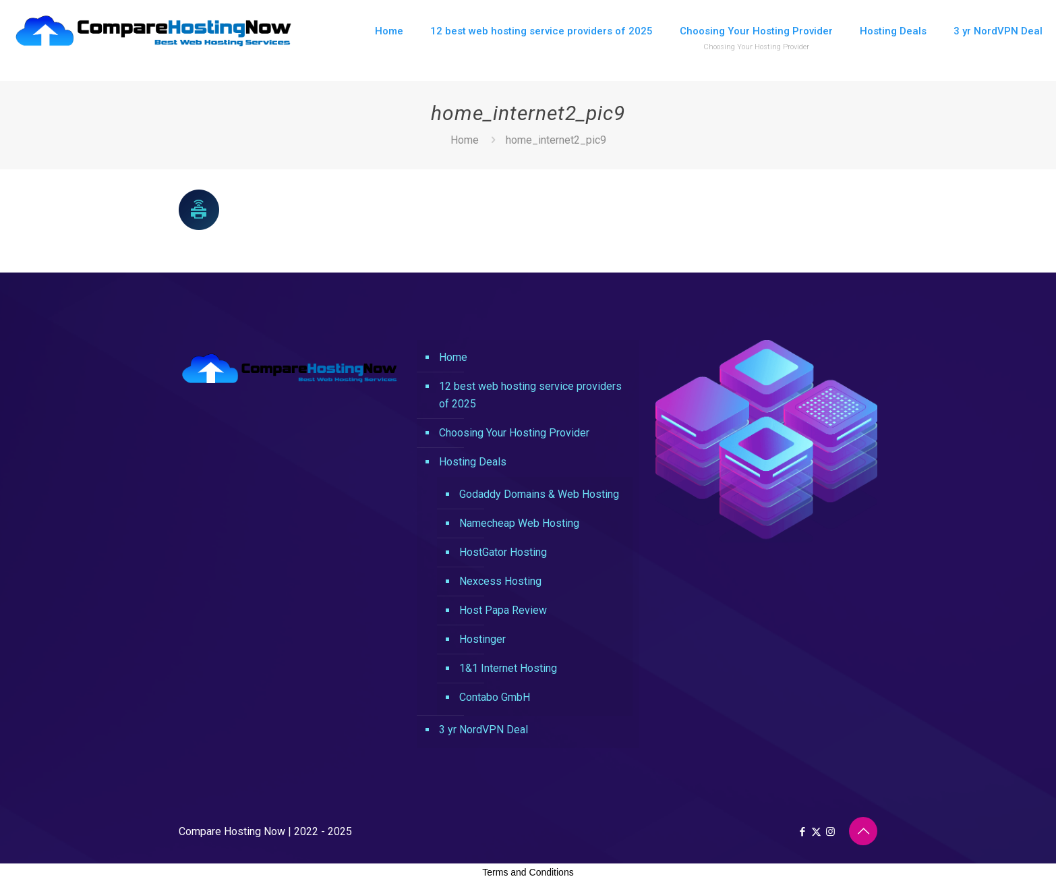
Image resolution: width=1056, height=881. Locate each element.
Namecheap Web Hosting (519, 523)
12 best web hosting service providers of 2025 (530, 395)
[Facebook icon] (802, 832)
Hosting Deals (472, 461)
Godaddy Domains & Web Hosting (539, 494)
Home (464, 140)
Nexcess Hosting (500, 581)
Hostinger (482, 639)
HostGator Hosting (503, 552)
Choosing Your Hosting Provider (514, 432)
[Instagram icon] (830, 832)
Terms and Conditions (527, 872)
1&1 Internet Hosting (508, 668)
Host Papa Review (503, 610)
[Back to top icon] (863, 831)
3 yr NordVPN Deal (483, 729)
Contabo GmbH (494, 697)
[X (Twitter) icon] (816, 832)
